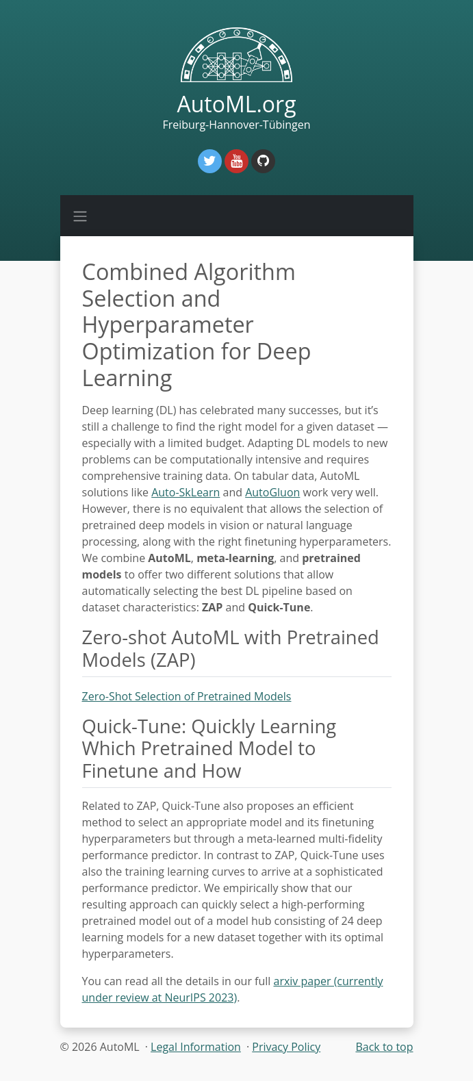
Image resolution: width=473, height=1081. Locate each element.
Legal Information (196, 1046)
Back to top (384, 1046)
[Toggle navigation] (80, 215)
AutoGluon (272, 492)
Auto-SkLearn (185, 492)
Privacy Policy (286, 1046)
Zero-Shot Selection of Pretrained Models (187, 696)
